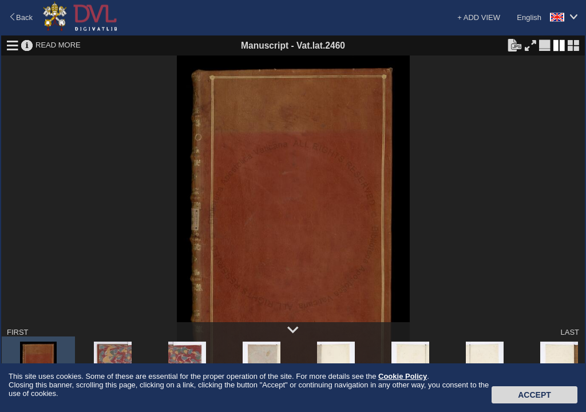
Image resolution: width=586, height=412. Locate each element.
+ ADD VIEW (478, 17)
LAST (569, 332)
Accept (534, 394)
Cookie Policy (402, 376)
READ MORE (58, 45)
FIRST (18, 332)
